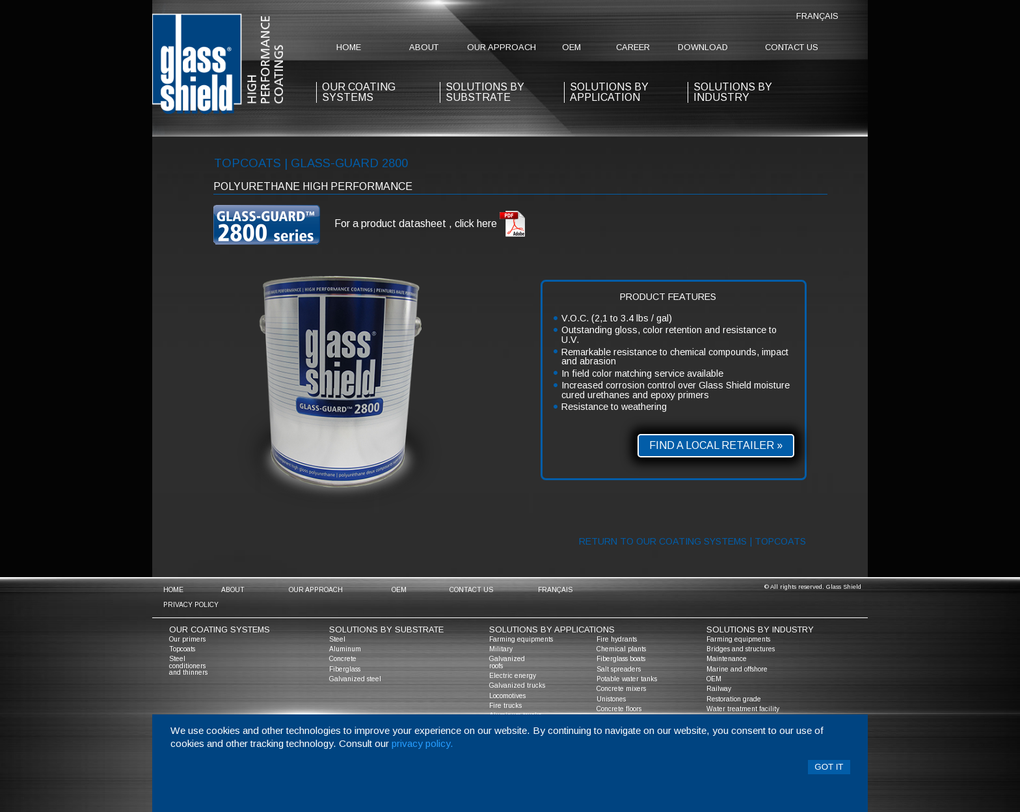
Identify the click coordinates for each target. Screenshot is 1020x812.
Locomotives (507, 695)
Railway (718, 688)
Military (501, 649)
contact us (791, 47)
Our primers (187, 639)
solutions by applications (552, 629)
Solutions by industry (732, 92)
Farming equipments (521, 639)
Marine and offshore (737, 669)
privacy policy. (422, 743)
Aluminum (345, 649)
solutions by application (609, 92)
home (348, 47)
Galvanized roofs (507, 662)
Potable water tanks (627, 679)
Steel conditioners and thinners (188, 665)
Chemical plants (621, 649)
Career (633, 47)
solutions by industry (760, 629)
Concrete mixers (621, 688)
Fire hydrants (617, 639)
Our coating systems (219, 629)
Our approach (501, 47)
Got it (828, 767)
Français (817, 16)
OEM (571, 47)
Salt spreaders (619, 669)
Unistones (611, 699)
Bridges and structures (740, 649)
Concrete (342, 658)
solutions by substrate (485, 92)
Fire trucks (505, 705)
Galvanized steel (355, 679)
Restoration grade (733, 699)
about (423, 47)
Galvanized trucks (517, 685)
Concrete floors (619, 708)
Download (703, 47)
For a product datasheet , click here (430, 224)
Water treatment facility (742, 708)
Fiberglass (344, 669)
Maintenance (726, 658)
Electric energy (512, 675)
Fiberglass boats (621, 658)
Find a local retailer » (716, 445)
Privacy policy (191, 604)
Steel (337, 639)
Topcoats (182, 649)
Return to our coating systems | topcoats (692, 541)
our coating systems (359, 92)
